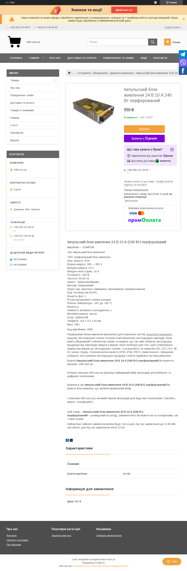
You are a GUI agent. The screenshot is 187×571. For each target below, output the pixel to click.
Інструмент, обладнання (93, 73)
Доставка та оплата (81, 58)
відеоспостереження (159, 334)
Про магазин (14, 544)
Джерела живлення (121, 73)
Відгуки (14, 140)
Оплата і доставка (17, 540)
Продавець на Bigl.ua (93, 563)
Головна (16, 58)
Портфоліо (16, 132)
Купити (144, 129)
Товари (34, 58)
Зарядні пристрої (61, 535)
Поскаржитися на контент (86, 566)
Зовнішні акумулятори (109, 535)
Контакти (160, 58)
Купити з (144, 138)
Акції (143, 58)
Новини (14, 117)
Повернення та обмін (118, 58)
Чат (172, 561)
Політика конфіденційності (114, 566)
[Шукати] (152, 42)
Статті (14, 125)
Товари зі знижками (22, 110)
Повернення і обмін (22, 95)
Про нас (55, 58)
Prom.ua (110, 559)
